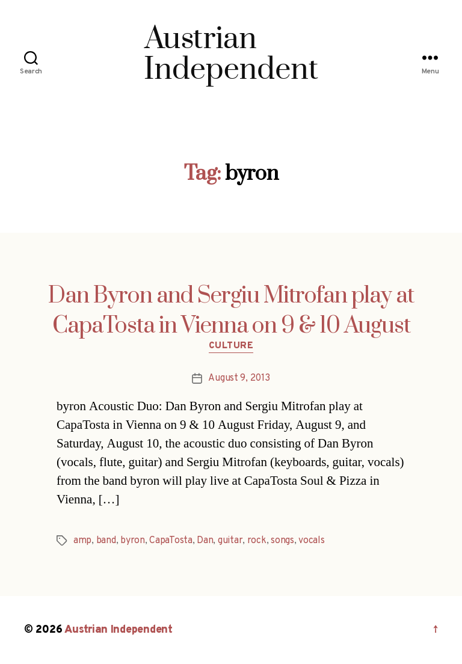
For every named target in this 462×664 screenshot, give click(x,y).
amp (82, 541)
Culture (231, 346)
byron (132, 541)
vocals (311, 541)
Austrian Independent (118, 630)
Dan (205, 541)
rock (256, 541)
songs (282, 541)
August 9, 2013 (239, 378)
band (106, 541)
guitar (230, 541)
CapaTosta (170, 541)
